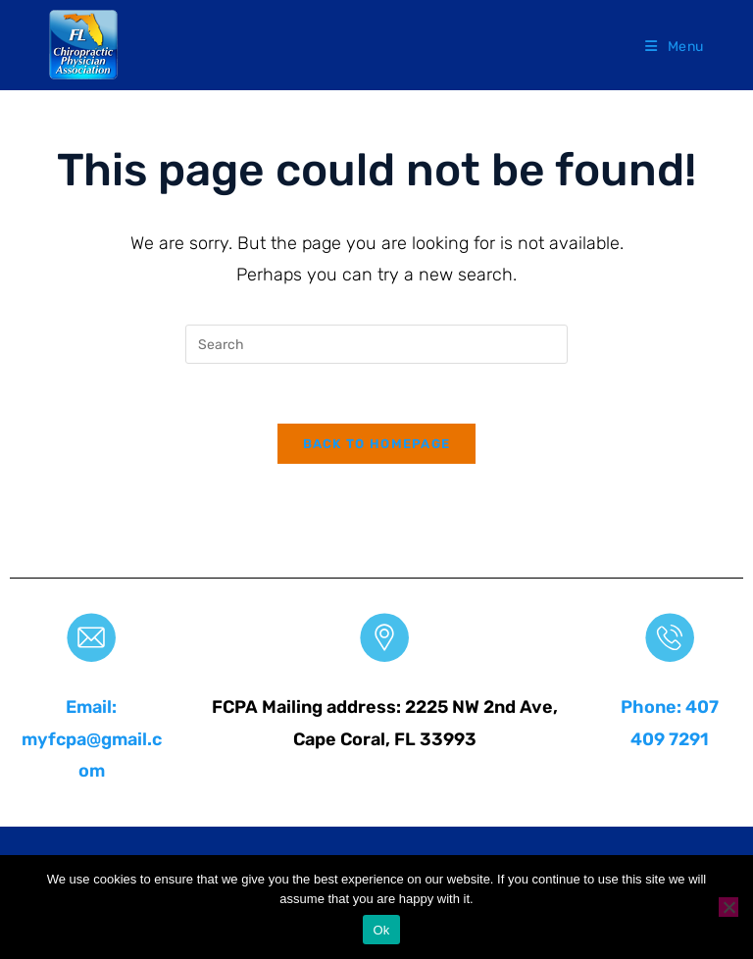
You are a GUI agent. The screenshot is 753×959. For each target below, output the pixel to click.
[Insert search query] (376, 344)
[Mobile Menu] (674, 46)
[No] (728, 907)
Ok (381, 930)
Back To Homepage (377, 443)
